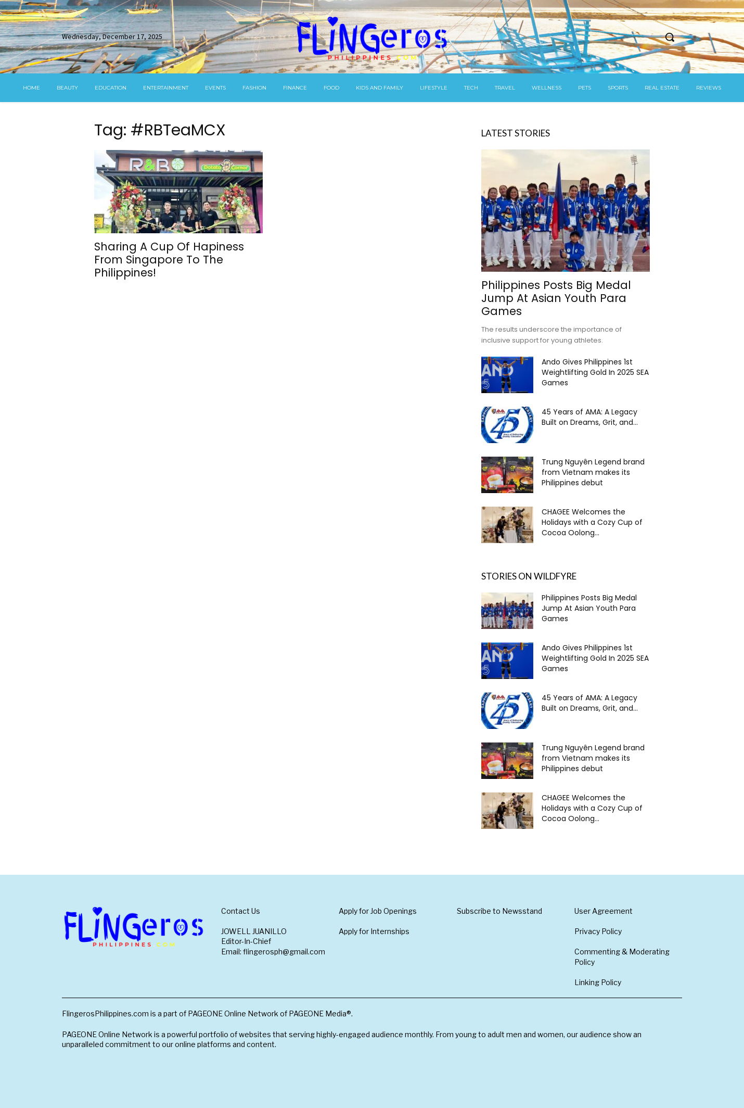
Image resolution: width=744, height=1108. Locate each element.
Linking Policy (597, 982)
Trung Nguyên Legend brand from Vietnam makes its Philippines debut (593, 472)
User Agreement (603, 910)
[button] (669, 36)
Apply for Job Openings (378, 910)
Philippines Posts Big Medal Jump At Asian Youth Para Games (556, 298)
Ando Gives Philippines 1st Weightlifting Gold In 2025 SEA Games (595, 372)
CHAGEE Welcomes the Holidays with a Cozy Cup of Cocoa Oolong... (592, 522)
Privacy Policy (598, 931)
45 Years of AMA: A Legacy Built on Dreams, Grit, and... (590, 417)
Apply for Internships (374, 931)
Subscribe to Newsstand (499, 910)
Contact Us (240, 910)
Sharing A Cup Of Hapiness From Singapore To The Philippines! (169, 259)
